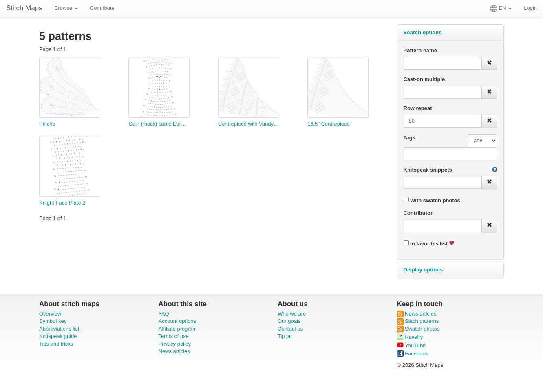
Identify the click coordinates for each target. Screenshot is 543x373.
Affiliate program (178, 329)
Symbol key (52, 321)
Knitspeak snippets (428, 170)
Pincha (47, 124)
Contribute (102, 8)
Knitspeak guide (58, 336)
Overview (50, 314)
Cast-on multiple (424, 79)
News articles (174, 351)
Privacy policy (175, 344)
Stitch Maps (24, 8)
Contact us (290, 329)
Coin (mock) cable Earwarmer (159, 124)
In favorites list (429, 243)
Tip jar (285, 336)
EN (501, 8)
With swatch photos (432, 200)
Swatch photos (418, 329)
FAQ (164, 314)
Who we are (292, 314)
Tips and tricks (56, 344)
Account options (177, 321)
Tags (409, 138)
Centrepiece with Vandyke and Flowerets (248, 124)
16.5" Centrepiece (328, 124)
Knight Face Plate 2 (62, 203)
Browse (66, 8)
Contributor (418, 213)
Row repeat (418, 108)
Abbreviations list (59, 329)
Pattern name (420, 50)
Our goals (289, 321)
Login (530, 8)
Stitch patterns (418, 321)
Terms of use (174, 336)
